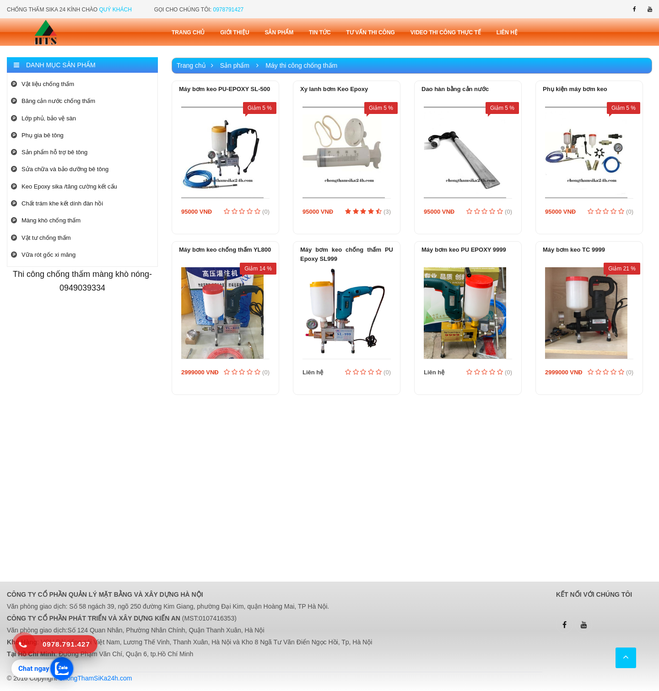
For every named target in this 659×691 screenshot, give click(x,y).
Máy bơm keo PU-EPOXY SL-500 (224, 89)
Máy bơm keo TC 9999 (574, 249)
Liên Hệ (507, 32)
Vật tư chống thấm (41, 237)
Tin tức (320, 32)
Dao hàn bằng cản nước (455, 89)
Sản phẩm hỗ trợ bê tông (49, 152)
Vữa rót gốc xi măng (43, 254)
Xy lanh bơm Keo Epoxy (334, 89)
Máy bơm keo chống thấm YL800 (225, 249)
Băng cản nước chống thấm (53, 100)
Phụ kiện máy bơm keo (575, 89)
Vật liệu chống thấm (42, 84)
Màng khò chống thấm (46, 220)
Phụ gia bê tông (37, 135)
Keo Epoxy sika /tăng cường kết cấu (64, 186)
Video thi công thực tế (446, 32)
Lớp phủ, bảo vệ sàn (43, 118)
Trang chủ (188, 32)
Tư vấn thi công (370, 32)
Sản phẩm (279, 32)
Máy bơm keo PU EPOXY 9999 (463, 249)
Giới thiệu (234, 32)
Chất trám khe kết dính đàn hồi (57, 203)
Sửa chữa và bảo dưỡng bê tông (59, 169)
